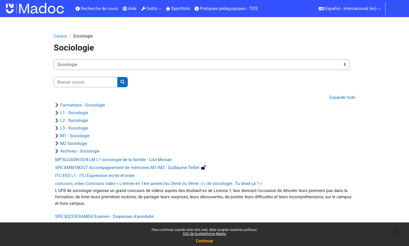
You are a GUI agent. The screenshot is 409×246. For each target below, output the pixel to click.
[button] (349, 8)
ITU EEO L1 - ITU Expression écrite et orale (99, 175)
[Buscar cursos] (90, 82)
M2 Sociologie (78, 143)
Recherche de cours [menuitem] (97, 8)
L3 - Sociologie (79, 128)
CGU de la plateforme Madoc (204, 234)
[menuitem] (262, 8)
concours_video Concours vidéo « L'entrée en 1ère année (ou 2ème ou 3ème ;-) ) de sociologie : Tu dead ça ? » (163, 183)
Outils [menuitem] (149, 8)
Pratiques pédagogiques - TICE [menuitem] (226, 8)
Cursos (65, 36)
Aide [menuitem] (130, 8)
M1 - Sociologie (79, 136)
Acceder (396, 8)
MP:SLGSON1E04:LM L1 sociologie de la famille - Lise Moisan (118, 159)
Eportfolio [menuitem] (178, 8)
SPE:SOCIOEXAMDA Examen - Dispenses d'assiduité (109, 217)
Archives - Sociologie (84, 151)
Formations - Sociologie (87, 105)
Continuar (204, 241)
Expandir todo (338, 97)
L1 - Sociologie (79, 113)
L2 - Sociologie (79, 120)
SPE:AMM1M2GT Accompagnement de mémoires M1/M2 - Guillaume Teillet (132, 167)
